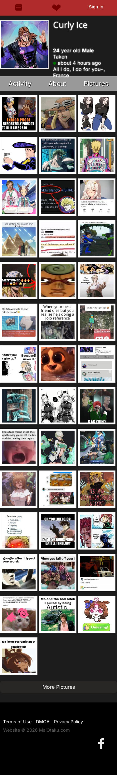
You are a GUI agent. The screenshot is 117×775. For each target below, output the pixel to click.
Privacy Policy (68, 721)
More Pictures (58, 687)
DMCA (43, 721)
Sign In (96, 6)
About (57, 83)
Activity (20, 83)
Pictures (96, 83)
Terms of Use (17, 721)
